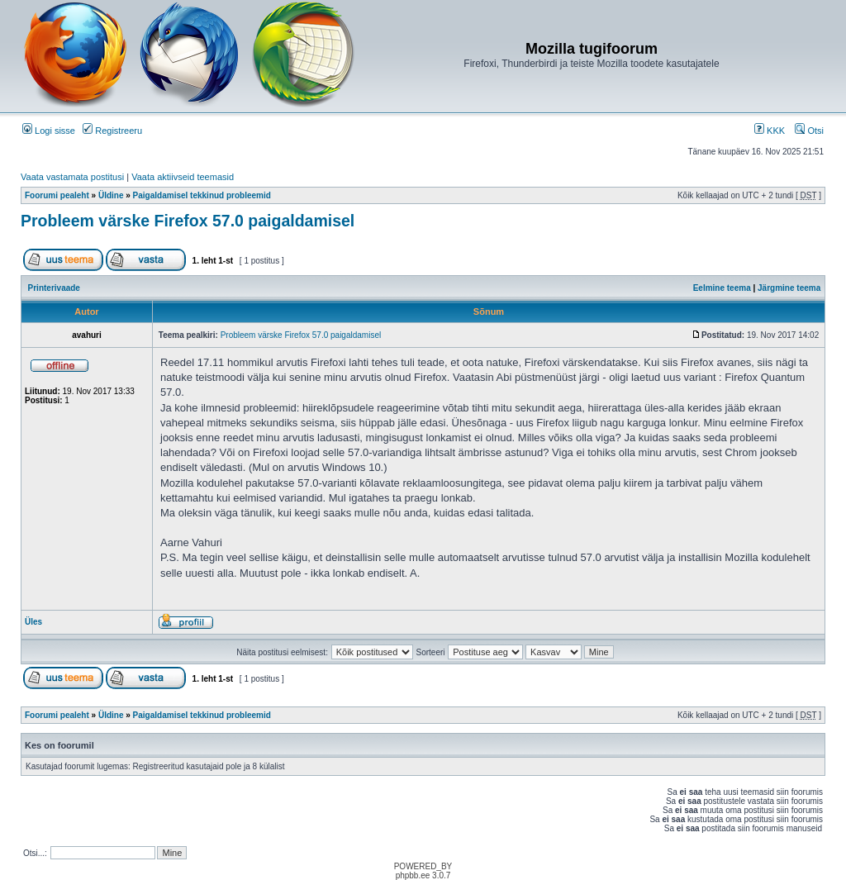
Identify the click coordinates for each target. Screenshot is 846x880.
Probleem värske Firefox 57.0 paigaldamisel (187, 221)
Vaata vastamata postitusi (72, 177)
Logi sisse (48, 131)
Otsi (809, 131)
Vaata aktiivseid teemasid (182, 177)
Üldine (111, 195)
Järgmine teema (789, 288)
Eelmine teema (722, 288)
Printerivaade (54, 288)
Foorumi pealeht (57, 195)
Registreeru (112, 131)
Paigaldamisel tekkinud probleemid (202, 195)
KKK (769, 131)
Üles (33, 621)
